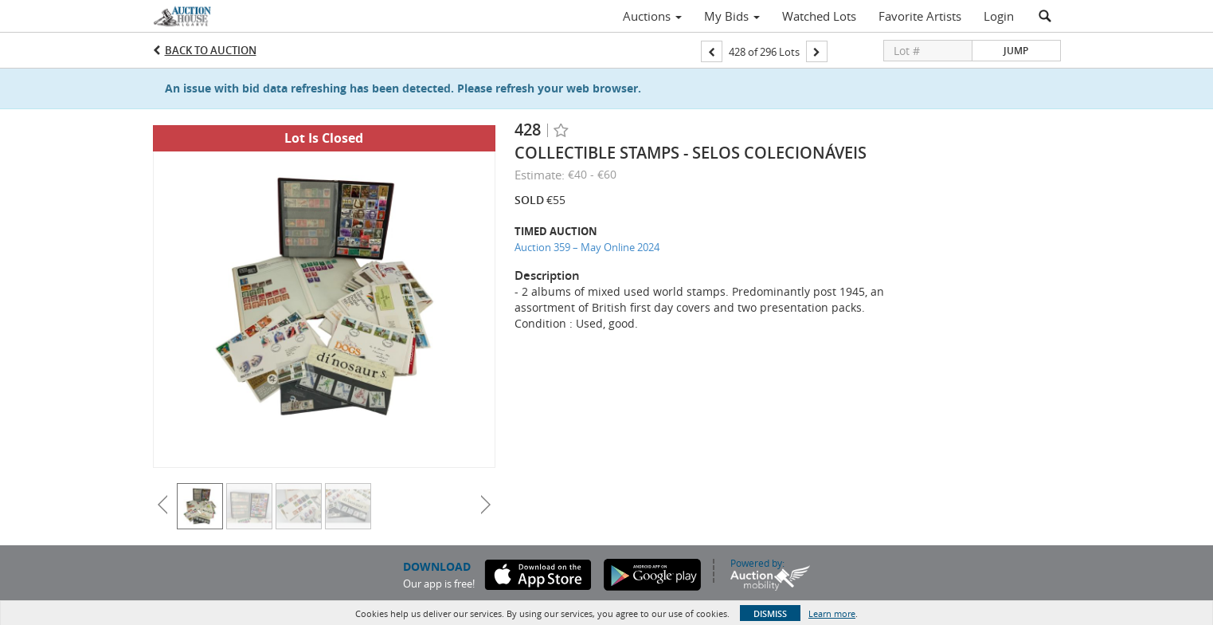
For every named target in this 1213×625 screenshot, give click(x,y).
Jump (1016, 50)
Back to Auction (210, 50)
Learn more (831, 613)
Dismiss (770, 613)
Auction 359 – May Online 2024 (587, 247)
